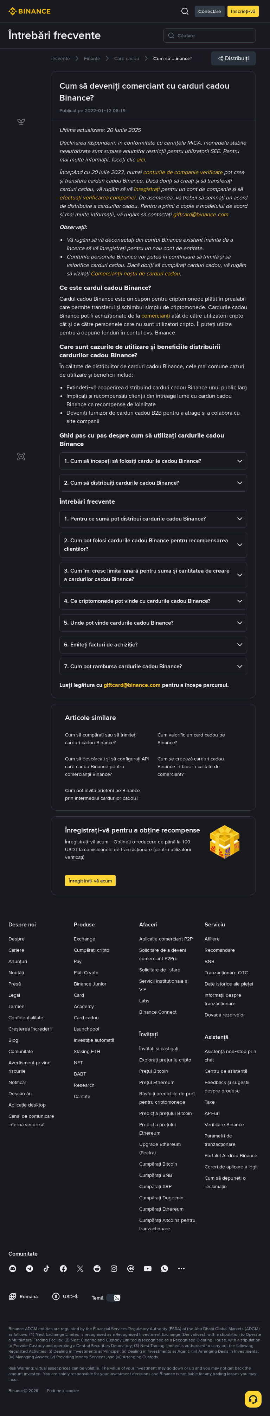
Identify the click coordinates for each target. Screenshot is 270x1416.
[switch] (113, 1298)
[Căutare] (214, 35)
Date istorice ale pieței (229, 984)
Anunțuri (17, 961)
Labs (144, 1000)
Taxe (210, 1102)
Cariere (16, 950)
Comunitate (20, 1051)
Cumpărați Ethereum (161, 1209)
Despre (16, 939)
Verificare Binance (224, 1124)
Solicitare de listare (159, 970)
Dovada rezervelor (225, 1015)
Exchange (84, 939)
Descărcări (20, 1093)
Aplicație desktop (27, 1105)
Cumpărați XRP (155, 1186)
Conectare (209, 11)
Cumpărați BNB (155, 1175)
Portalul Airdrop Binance (231, 1155)
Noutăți (16, 972)
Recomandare (220, 950)
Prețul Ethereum (156, 1082)
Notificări (17, 1082)
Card (79, 995)
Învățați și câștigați (158, 1048)
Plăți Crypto (86, 972)
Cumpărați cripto (91, 950)
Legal (14, 995)
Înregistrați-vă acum (90, 881)
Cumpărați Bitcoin (158, 1164)
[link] (21, 62)
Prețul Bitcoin (153, 1071)
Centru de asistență (226, 1071)
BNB (209, 961)
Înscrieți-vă (243, 11)
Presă (14, 984)
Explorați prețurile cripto (165, 1060)
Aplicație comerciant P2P (166, 939)
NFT (78, 1062)
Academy (84, 1006)
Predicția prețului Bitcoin (165, 1113)
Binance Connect (157, 1012)
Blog (13, 1040)
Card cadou (86, 1017)
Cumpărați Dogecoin (161, 1197)
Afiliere (212, 939)
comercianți (155, 315)
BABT (80, 1074)
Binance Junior (90, 984)
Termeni (17, 1006)
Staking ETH (87, 1051)
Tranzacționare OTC (226, 972)
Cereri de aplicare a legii (231, 1166)
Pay (78, 961)
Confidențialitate (25, 1017)
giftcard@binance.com (132, 685)
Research (84, 1085)
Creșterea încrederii (30, 1029)
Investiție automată (94, 1040)
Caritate (82, 1096)
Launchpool (86, 1029)
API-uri (212, 1113)
